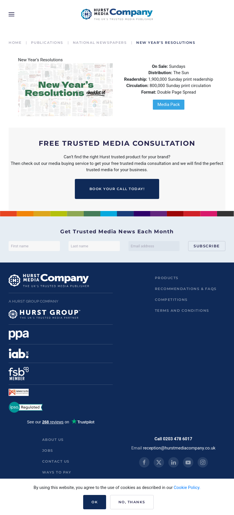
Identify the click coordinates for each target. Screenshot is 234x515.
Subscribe (207, 246)
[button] (11, 14)
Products (167, 278)
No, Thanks (131, 502)
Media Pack (168, 104)
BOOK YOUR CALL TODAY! (117, 189)
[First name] (34, 246)
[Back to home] (117, 14)
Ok (94, 502)
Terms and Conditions (182, 310)
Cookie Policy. (187, 487)
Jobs (47, 450)
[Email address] (154, 246)
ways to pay (56, 472)
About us (53, 439)
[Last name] (94, 246)
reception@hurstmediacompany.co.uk (179, 448)
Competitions (171, 299)
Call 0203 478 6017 (173, 438)
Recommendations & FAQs (186, 289)
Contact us (56, 461)
